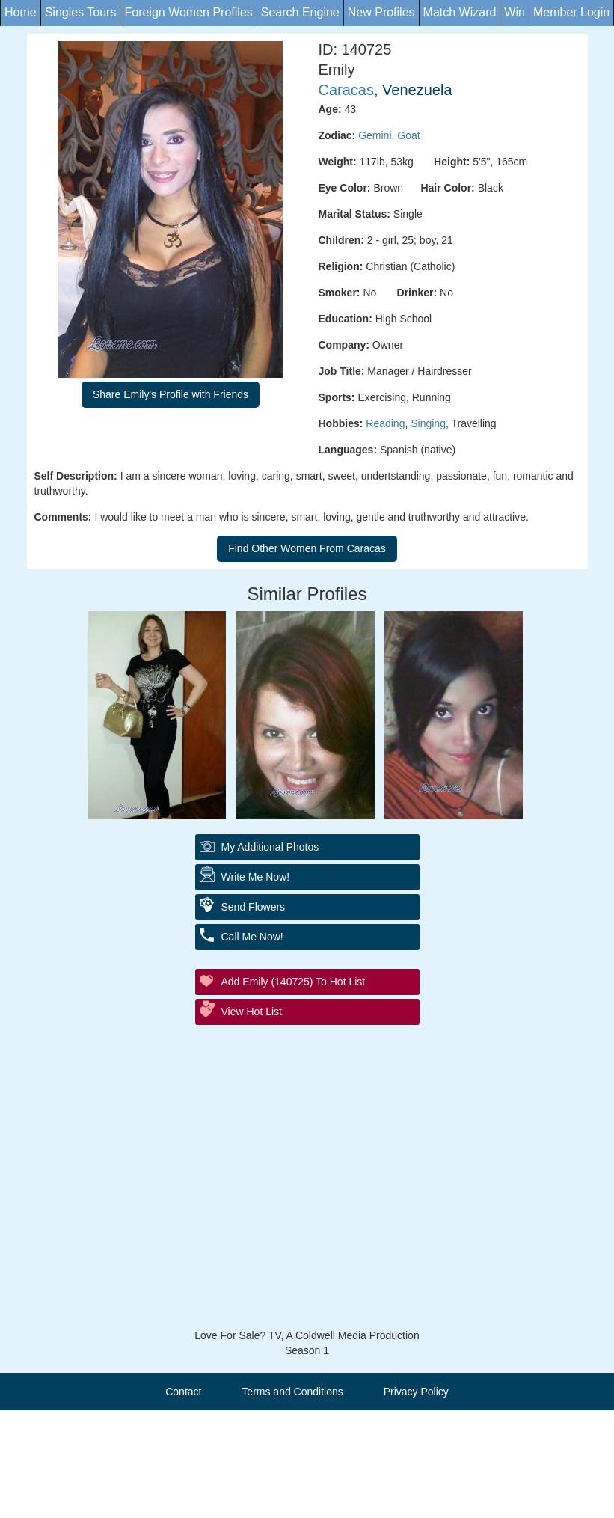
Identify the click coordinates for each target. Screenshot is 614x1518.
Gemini (374, 135)
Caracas (346, 90)
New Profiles (381, 12)
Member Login (571, 12)
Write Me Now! (255, 877)
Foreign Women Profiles (188, 12)
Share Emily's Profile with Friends (170, 394)
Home (20, 12)
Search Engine (300, 12)
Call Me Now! (252, 937)
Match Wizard (460, 12)
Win (514, 12)
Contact (183, 1392)
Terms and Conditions (292, 1392)
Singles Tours (81, 12)
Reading (385, 423)
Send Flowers (253, 907)
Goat (408, 135)
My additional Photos (270, 847)
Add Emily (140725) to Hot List (293, 982)
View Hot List (251, 1011)
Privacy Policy (416, 1392)
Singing (428, 423)
